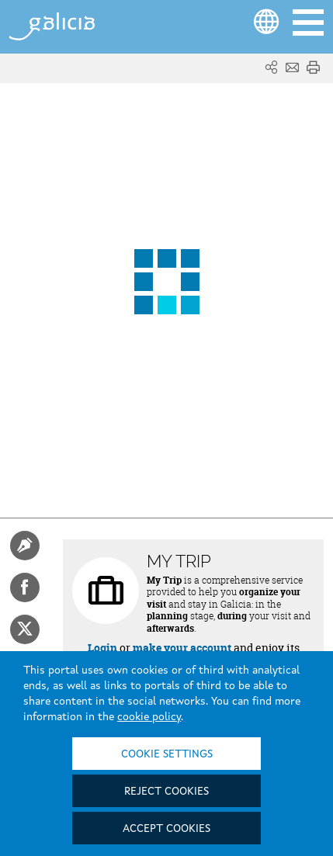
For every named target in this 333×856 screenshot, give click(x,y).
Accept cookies (166, 828)
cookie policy (149, 717)
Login (102, 647)
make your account (182, 647)
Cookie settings (167, 754)
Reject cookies (166, 791)
